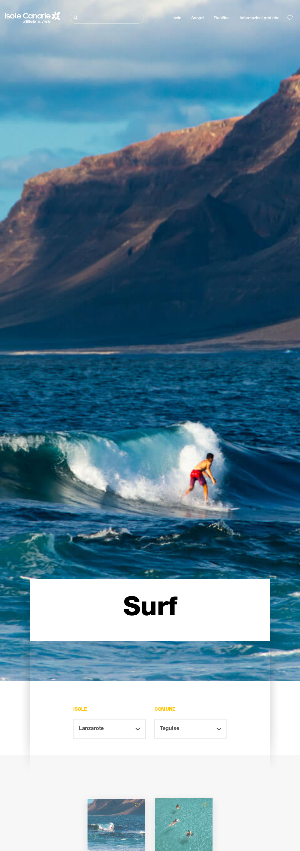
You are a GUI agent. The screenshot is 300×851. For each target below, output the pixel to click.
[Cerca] (107, 18)
